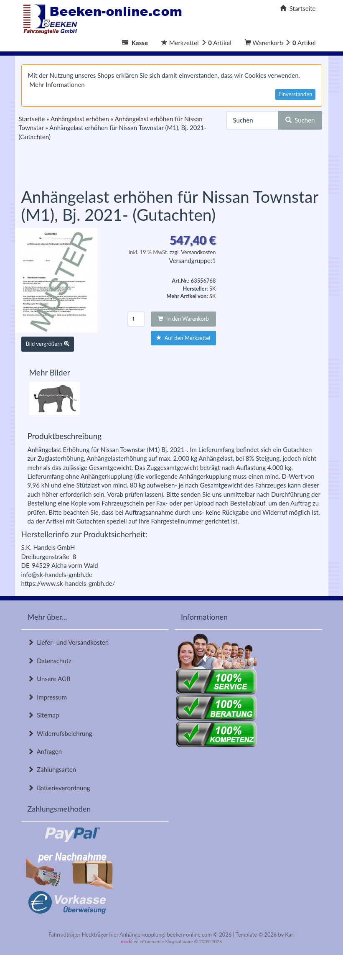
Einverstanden (295, 94)
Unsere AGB (49, 678)
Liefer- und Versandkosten (68, 642)
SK (212, 296)
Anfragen (45, 751)
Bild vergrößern (47, 343)
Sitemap (43, 715)
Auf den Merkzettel (183, 338)
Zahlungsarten (52, 769)
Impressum (47, 697)
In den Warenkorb (183, 318)
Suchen (300, 120)
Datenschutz (49, 660)
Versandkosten (198, 252)
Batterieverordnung (59, 788)
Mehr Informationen (56, 84)
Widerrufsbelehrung (60, 733)
